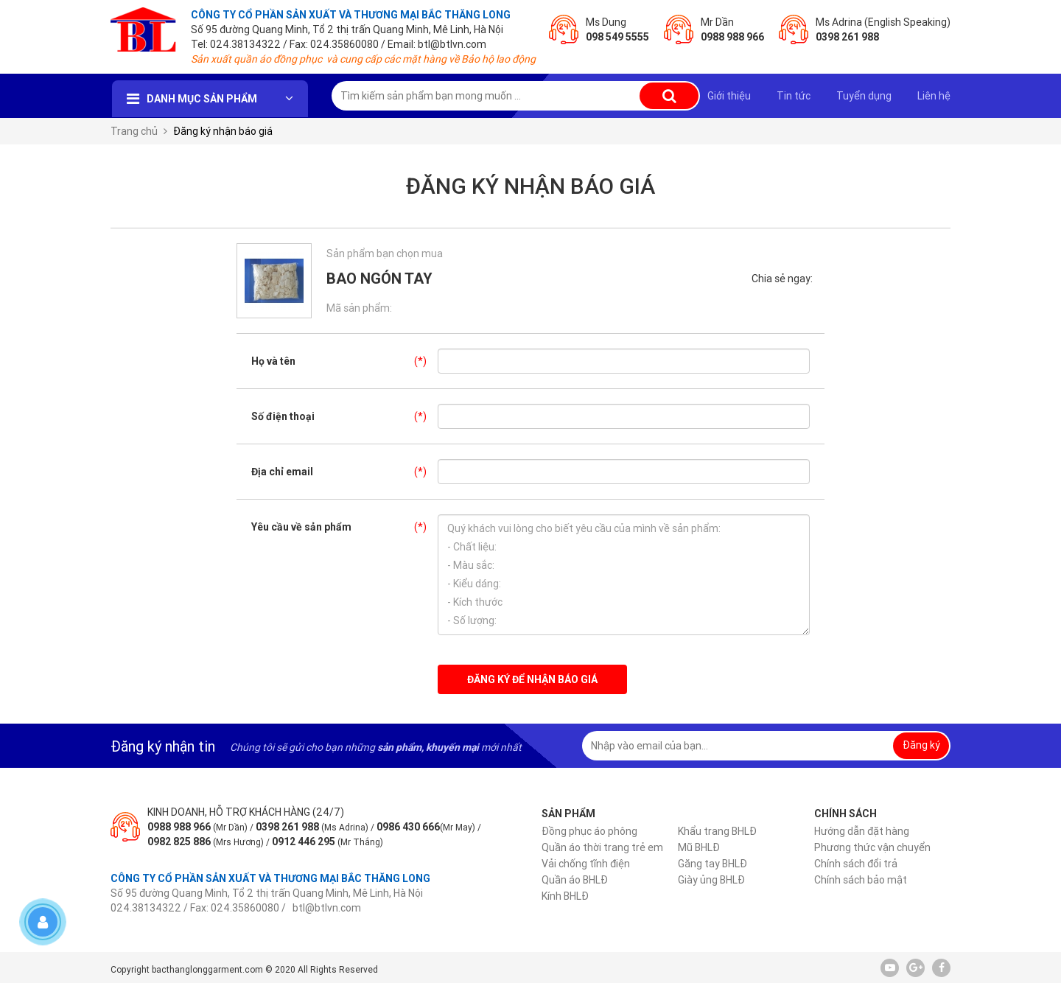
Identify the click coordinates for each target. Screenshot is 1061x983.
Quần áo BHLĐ (575, 879)
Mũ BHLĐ (699, 847)
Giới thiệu (729, 95)
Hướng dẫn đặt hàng (861, 831)
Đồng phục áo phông (589, 831)
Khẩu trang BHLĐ (717, 831)
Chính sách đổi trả (855, 863)
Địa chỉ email (344, 471)
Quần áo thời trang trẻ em (602, 847)
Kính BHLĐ (565, 896)
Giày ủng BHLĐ (711, 879)
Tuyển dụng (864, 95)
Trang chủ (134, 131)
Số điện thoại (344, 416)
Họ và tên (344, 361)
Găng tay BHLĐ (712, 863)
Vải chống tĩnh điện (586, 863)
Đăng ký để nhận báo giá (532, 679)
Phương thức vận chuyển (872, 847)
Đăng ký (921, 745)
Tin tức (793, 95)
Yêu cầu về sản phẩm (344, 527)
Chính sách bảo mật (860, 879)
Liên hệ (933, 95)
